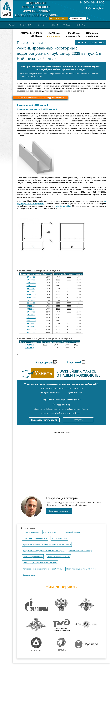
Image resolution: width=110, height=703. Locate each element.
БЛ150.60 (31, 300)
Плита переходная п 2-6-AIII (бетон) (81, 569)
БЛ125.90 (31, 291)
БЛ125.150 (31, 297)
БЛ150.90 (31, 303)
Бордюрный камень (71, 532)
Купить (78, 420)
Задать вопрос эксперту (59, 511)
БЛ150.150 (31, 309)
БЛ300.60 (31, 323)
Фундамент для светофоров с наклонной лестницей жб (47, 544)
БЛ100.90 (31, 280)
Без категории (29, 575)
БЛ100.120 (31, 283)
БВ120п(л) (29, 345)
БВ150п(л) (29, 348)
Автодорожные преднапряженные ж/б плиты (42, 569)
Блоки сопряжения (31, 532)
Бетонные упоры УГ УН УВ (58, 557)
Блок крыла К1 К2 (51, 532)
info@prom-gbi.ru (94, 8)
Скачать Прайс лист (44, 420)
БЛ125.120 (31, 294)
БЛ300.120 (31, 329)
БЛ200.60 (31, 312)
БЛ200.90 (31, 315)
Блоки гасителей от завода (80, 551)
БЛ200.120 (31, 318)
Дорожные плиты (59, 538)
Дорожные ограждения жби (35, 538)
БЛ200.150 (31, 321)
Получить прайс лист (90, 42)
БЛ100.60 (31, 277)
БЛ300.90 (31, 326)
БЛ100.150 (31, 286)
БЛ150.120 (31, 306)
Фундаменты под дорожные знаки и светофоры (43, 551)
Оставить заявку (58, 18)
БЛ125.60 (31, 289)
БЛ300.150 (31, 332)
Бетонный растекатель (33, 557)
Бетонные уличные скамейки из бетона (40, 563)
